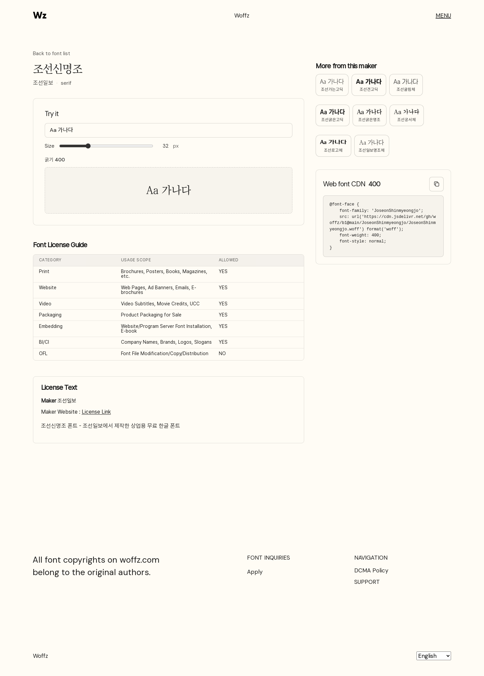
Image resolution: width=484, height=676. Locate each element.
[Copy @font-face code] (436, 184)
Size (49, 146)
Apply (255, 571)
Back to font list (51, 54)
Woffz (241, 15)
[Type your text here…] (168, 130)
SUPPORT (367, 582)
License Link (96, 412)
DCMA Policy (371, 570)
